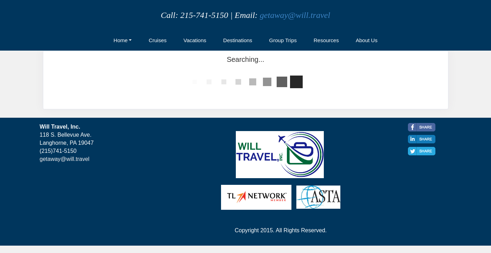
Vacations (194, 40)
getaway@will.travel (295, 15)
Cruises (157, 40)
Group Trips (283, 40)
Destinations (237, 40)
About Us (367, 40)
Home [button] (121, 40)
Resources (326, 40)
